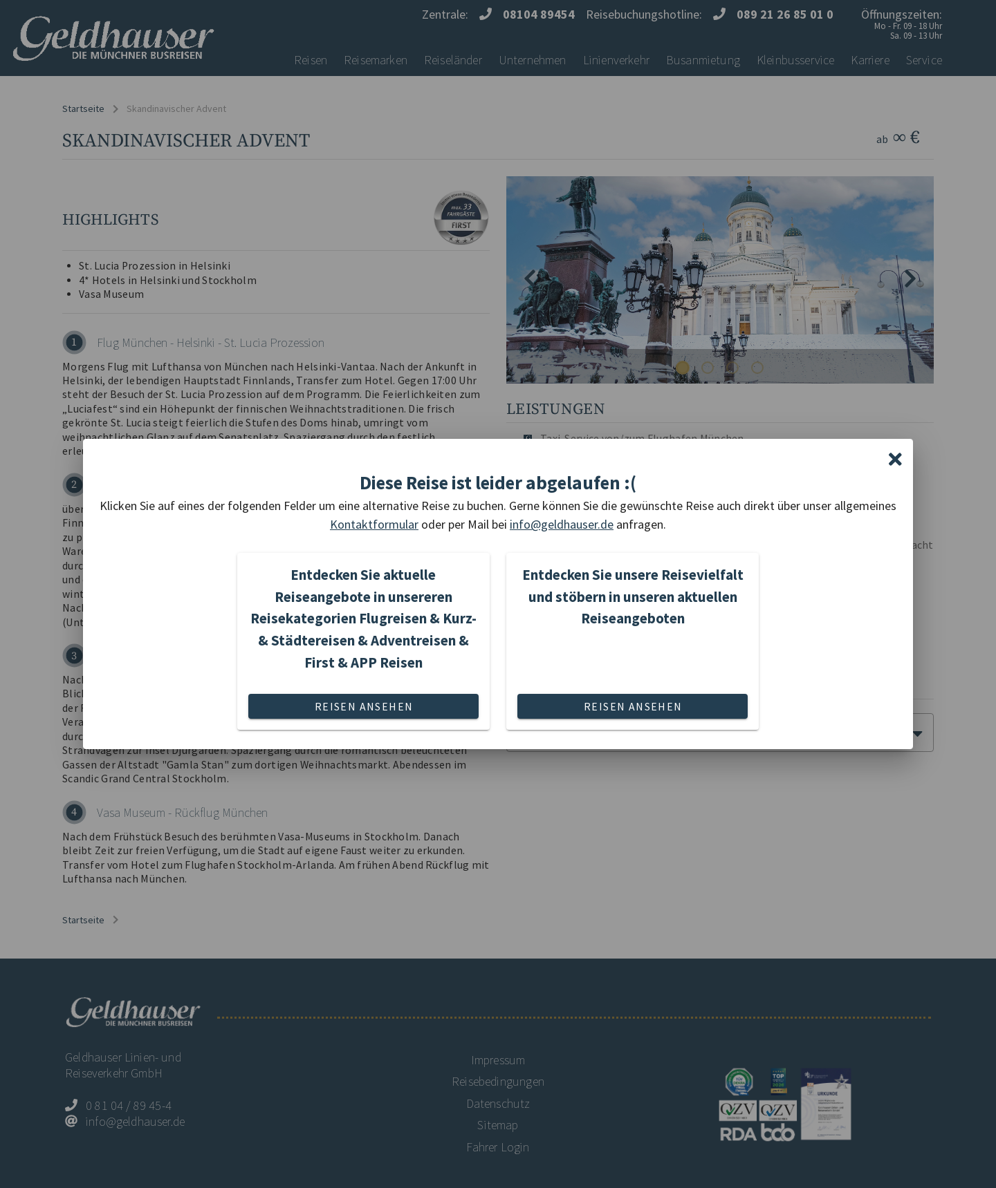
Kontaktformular (374, 524)
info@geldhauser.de (562, 524)
